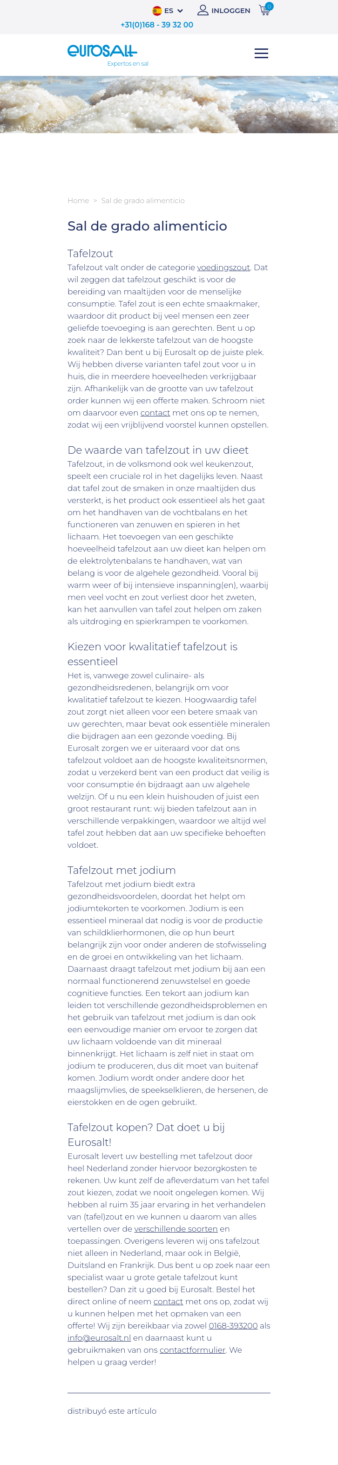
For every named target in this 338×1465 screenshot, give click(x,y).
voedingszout (223, 267)
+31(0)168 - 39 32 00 (157, 24)
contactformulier (192, 1350)
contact (155, 412)
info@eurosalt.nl (99, 1337)
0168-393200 (233, 1325)
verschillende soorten (175, 1228)
